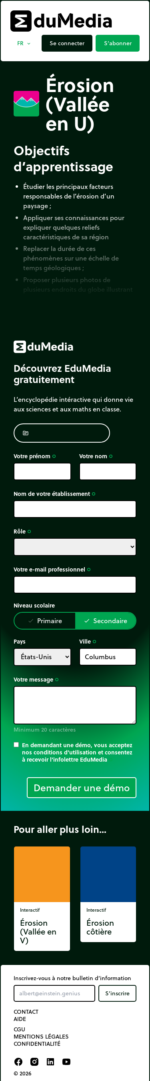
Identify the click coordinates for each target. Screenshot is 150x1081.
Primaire (45, 620)
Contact (26, 1012)
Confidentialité (37, 1044)
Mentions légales (41, 1037)
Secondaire (105, 620)
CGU (19, 1029)
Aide (20, 1019)
